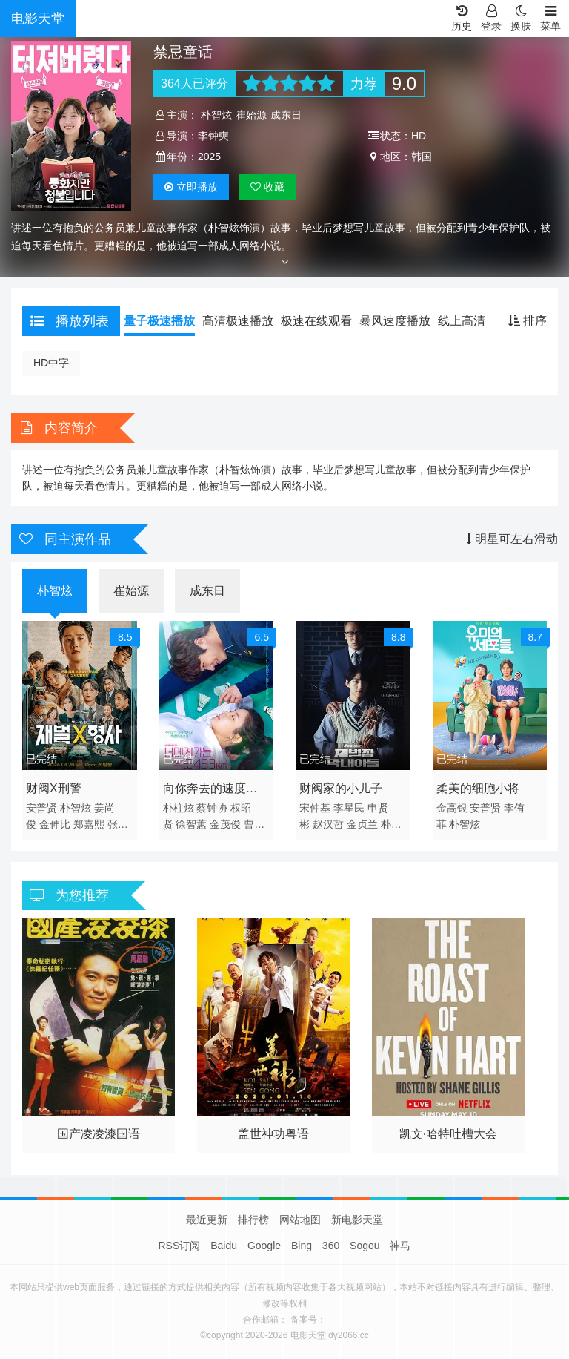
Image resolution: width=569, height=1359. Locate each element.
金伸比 (54, 824)
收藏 (267, 187)
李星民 (349, 808)
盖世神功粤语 (273, 1134)
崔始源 (251, 115)
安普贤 (41, 808)
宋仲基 (314, 808)
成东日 (286, 115)
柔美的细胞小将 (477, 788)
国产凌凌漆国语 (98, 1134)
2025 (209, 156)
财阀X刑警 (53, 788)
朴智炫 (216, 115)
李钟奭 (213, 136)
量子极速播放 (159, 321)
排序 (527, 321)
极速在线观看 (316, 321)
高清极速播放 (237, 321)
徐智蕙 (191, 824)
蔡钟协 (211, 808)
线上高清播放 (473, 321)
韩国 (421, 156)
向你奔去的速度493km (204, 791)
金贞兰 (362, 824)
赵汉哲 (328, 824)
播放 (191, 187)
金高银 (451, 808)
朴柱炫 (178, 808)
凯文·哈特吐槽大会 (448, 1134)
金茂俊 (225, 824)
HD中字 (51, 363)
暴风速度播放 (394, 321)
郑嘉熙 (88, 824)
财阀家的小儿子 (340, 788)
